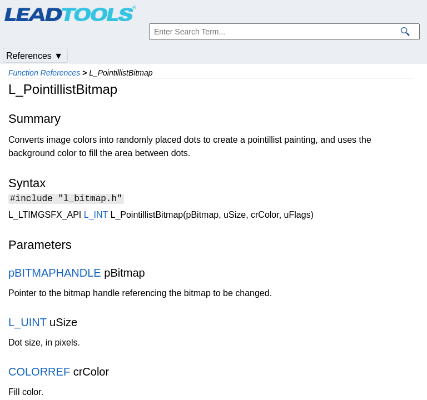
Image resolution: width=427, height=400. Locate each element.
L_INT (96, 216)
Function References (44, 72)
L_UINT (27, 324)
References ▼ (34, 56)
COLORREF (39, 373)
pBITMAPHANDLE (54, 274)
